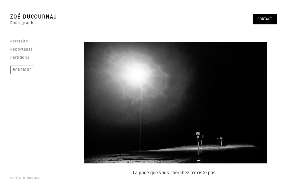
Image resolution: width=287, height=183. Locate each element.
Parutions (19, 57)
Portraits (19, 41)
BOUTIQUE (22, 69)
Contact (264, 19)
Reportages (21, 49)
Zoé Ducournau (33, 16)
